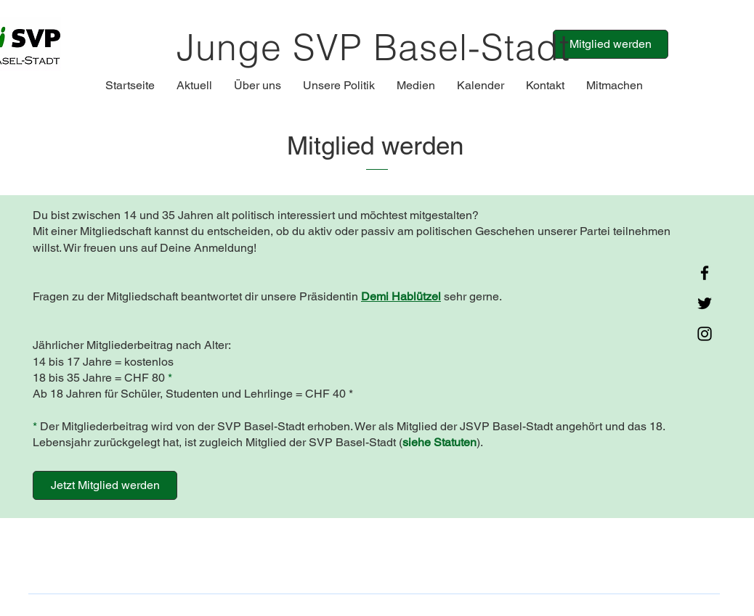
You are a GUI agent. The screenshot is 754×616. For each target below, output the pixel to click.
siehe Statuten (439, 442)
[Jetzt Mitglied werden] (105, 485)
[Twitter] (704, 303)
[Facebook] (704, 272)
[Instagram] (704, 333)
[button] (194, 85)
